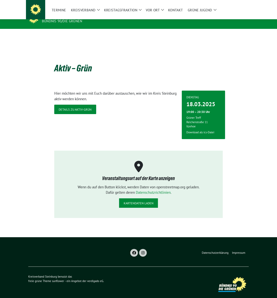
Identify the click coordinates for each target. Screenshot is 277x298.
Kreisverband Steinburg (67, 15)
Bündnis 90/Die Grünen (62, 21)
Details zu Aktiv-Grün (75, 103)
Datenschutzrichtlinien (153, 186)
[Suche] (236, 4)
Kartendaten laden (139, 197)
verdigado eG (95, 275)
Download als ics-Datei (200, 126)
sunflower (58, 275)
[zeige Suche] (242, 4)
